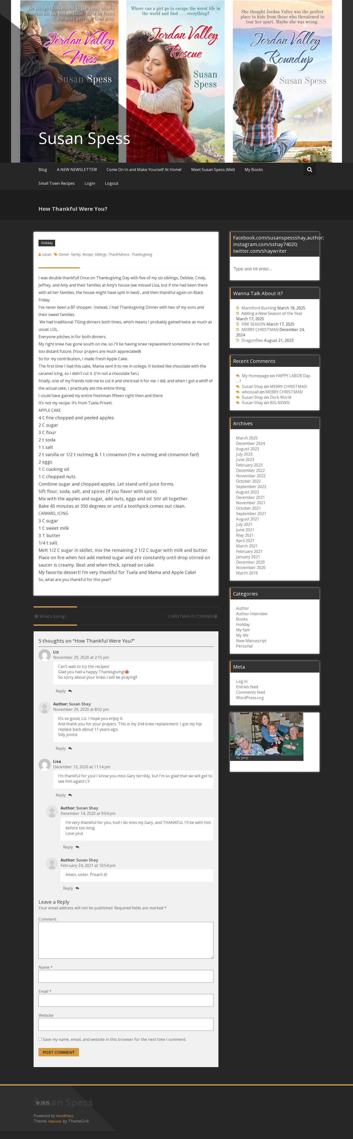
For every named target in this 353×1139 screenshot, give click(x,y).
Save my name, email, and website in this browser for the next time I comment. (114, 1047)
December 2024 (250, 443)
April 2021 (245, 540)
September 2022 (251, 486)
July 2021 (244, 524)
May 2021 (245, 535)
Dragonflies (252, 340)
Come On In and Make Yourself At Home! (144, 169)
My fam (243, 630)
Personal (244, 646)
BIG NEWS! (280, 402)
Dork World (280, 397)
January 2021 (248, 556)
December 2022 (250, 470)
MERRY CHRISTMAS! (259, 329)
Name (45, 975)
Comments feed (250, 692)
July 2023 (244, 454)
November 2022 (250, 475)
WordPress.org (250, 697)
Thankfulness (118, 254)
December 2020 (250, 562)
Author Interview (251, 613)
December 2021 (250, 497)
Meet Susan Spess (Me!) (213, 169)
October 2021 (248, 508)
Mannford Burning (258, 308)
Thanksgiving (141, 254)
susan (46, 254)
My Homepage (255, 375)
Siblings (101, 254)
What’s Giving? (50, 616)
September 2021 (251, 513)
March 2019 (247, 573)
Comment (47, 919)
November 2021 (250, 502)
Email (44, 999)
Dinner (64, 254)
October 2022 (248, 481)
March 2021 (247, 546)
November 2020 (250, 567)
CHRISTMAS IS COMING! (193, 616)
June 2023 (245, 459)
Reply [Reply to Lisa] (61, 795)
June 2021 (245, 529)
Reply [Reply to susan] (61, 748)
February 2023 (249, 465)
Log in (242, 681)
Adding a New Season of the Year (272, 313)
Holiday (47, 242)
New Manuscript (251, 640)
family (76, 254)
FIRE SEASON (253, 324)
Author (242, 608)
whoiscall (250, 392)
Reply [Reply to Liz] (61, 691)
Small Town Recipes (56, 183)
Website (45, 1023)
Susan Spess (84, 138)
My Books (254, 169)
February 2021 (249, 551)
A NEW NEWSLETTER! (77, 169)
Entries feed (247, 686)
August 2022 (247, 492)
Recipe (87, 254)
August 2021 (247, 519)
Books (242, 619)
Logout (111, 183)
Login (90, 183)
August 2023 (247, 448)
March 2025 (247, 438)
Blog (42, 169)
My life (242, 635)
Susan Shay (80, 704)
